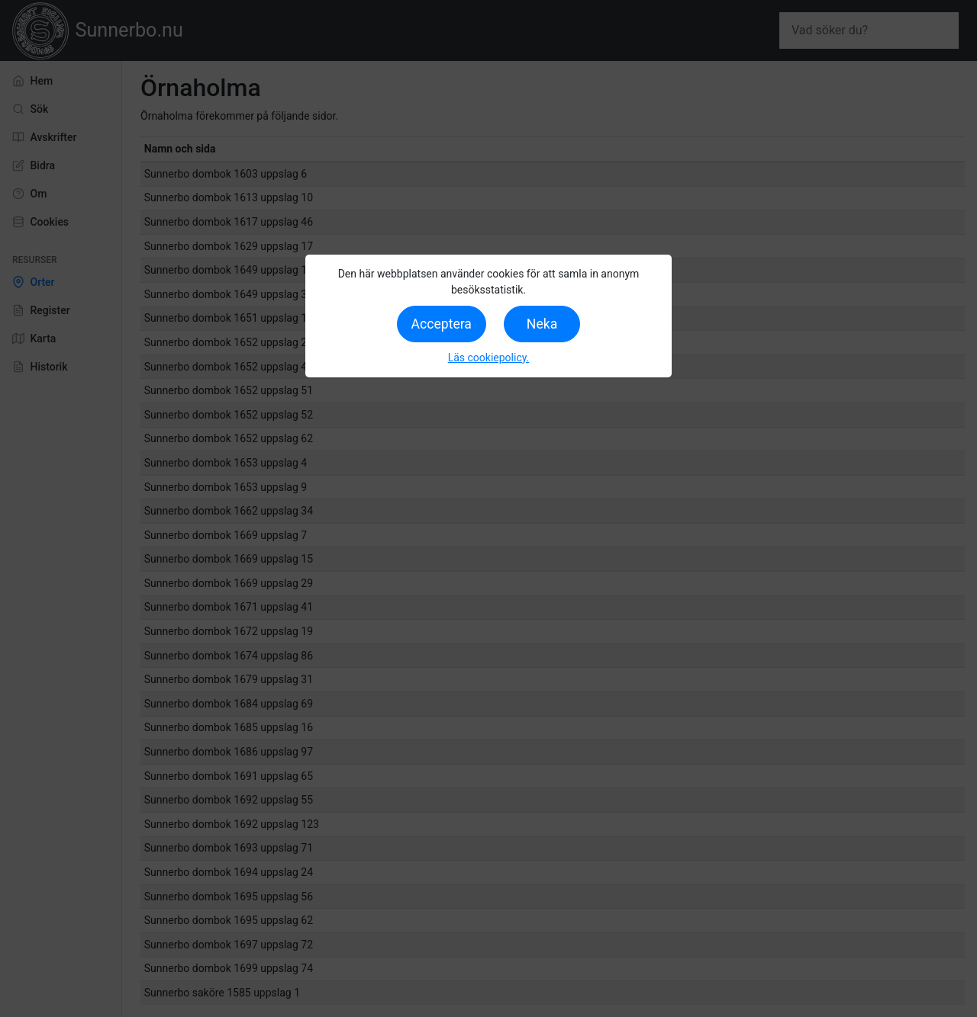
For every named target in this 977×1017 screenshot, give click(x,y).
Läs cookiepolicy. (489, 357)
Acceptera (441, 324)
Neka (542, 324)
